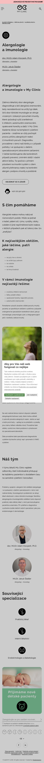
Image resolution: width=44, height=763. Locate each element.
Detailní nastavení (12, 399)
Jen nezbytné (32, 395)
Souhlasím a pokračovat (14, 395)
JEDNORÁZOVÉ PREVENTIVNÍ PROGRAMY (29, 2)
